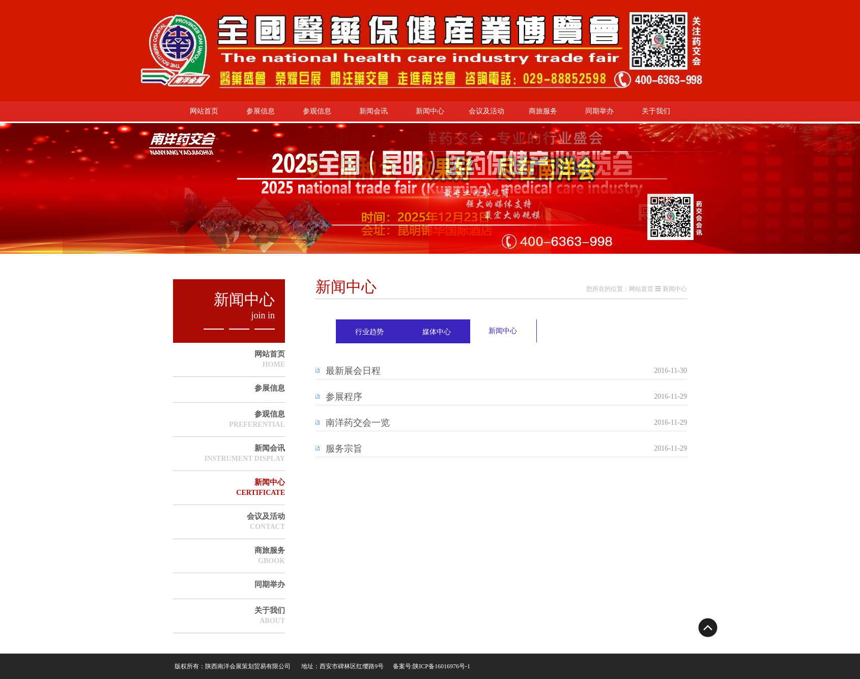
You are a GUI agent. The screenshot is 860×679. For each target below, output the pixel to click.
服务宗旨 (344, 449)
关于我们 (656, 111)
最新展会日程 (353, 371)
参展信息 (260, 111)
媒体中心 (436, 332)
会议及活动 (486, 111)
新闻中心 (430, 111)
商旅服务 (543, 111)
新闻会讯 (373, 111)
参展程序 (344, 397)
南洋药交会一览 (358, 423)
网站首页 (204, 111)
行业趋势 (369, 332)
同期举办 (599, 111)
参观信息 (317, 111)
